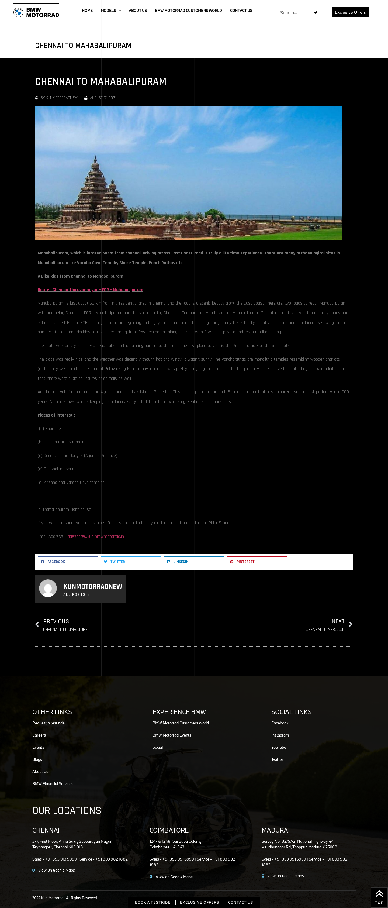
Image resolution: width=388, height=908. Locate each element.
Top (379, 902)
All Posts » (76, 595)
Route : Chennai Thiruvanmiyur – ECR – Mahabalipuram (90, 290)
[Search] (315, 12)
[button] (68, 561)
